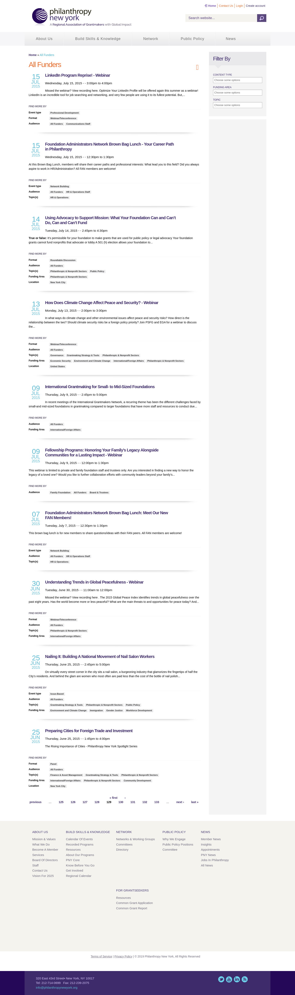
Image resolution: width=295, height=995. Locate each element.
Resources (73, 849)
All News (207, 865)
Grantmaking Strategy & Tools (83, 355)
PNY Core (73, 860)
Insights (206, 844)
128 (97, 802)
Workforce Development (139, 710)
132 (144, 802)
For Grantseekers (132, 890)
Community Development (137, 780)
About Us (44, 39)
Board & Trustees (99, 492)
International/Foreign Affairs (129, 361)
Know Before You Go (80, 865)
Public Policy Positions (177, 844)
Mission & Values (44, 839)
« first (113, 797)
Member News (211, 839)
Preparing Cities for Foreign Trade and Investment (89, 730)
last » (195, 802)
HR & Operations (59, 197)
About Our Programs (80, 855)
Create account (255, 5)
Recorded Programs (79, 844)
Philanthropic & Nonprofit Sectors (68, 271)
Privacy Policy (123, 956)
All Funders (56, 124)
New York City (57, 282)
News (231, 39)
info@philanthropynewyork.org (56, 987)
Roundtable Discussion (62, 260)
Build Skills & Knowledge (98, 39)
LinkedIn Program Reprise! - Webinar (77, 75)
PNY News (208, 855)
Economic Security (60, 361)
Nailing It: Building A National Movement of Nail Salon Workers (99, 656)
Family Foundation (60, 492)
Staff (35, 865)
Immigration (96, 710)
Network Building (59, 186)
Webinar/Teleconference (63, 118)
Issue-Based (57, 694)
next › (180, 802)
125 (61, 802)
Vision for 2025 (43, 876)
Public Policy (192, 39)
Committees (124, 844)
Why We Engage (173, 839)
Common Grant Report (131, 908)
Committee (169, 849)
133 (156, 802)
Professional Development (64, 113)
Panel (53, 764)
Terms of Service (101, 956)
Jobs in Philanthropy (215, 860)
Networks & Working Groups (135, 839)
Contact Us (226, 5)
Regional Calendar (78, 876)
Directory (122, 849)
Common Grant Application (134, 903)
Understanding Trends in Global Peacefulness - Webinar (94, 582)
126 (73, 802)
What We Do (41, 844)
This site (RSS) (245, 979)
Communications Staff (78, 124)
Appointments (210, 849)
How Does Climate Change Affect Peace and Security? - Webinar (101, 302)
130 (120, 802)
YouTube (229, 979)
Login (239, 5)
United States (57, 366)
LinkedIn (237, 979)
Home (212, 5)
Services (38, 855)
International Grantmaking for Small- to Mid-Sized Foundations (100, 386)
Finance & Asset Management (66, 775)
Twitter (221, 979)
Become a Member (45, 849)
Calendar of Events (79, 839)
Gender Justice (114, 710)
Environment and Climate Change (92, 361)
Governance (57, 355)
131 (132, 802)
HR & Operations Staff (78, 192)
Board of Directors (45, 860)
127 (85, 802)
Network (150, 39)
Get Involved (74, 870)
